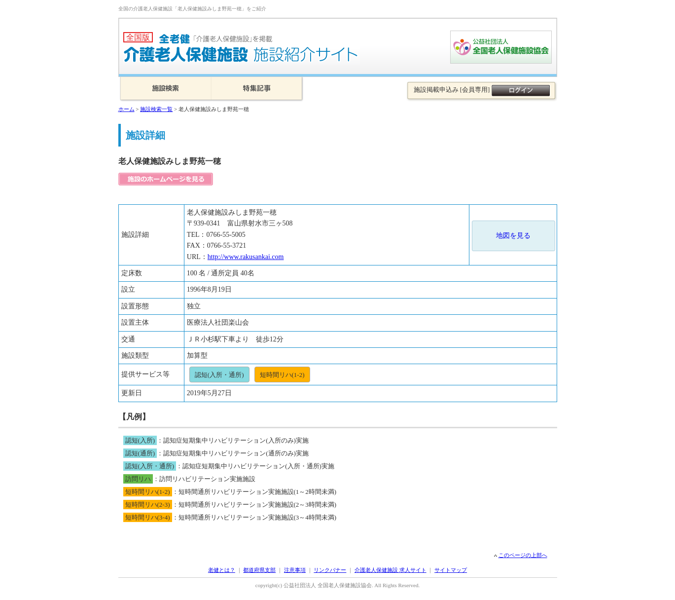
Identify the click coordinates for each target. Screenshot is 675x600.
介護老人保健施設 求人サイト (390, 570)
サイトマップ (450, 570)
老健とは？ (221, 570)
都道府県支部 (259, 570)
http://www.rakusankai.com (246, 257)
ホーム (126, 109)
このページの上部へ (522, 555)
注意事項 (295, 570)
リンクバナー (330, 570)
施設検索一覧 (156, 109)
